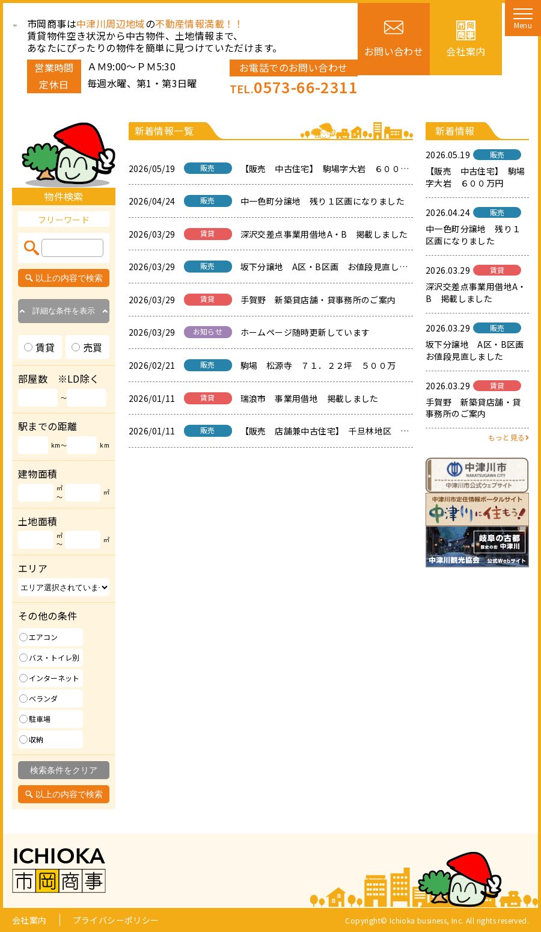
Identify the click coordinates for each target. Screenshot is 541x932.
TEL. (294, 88)
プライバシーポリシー (116, 920)
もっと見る (508, 437)
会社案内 (29, 920)
